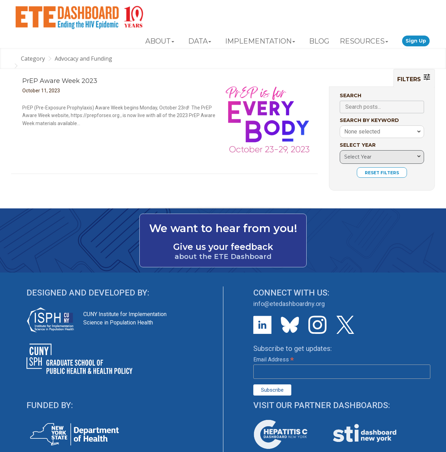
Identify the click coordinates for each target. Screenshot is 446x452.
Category (33, 58)
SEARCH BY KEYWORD (369, 120)
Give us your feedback (223, 247)
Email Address (273, 359)
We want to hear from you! (223, 228)
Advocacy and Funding (83, 58)
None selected (362, 131)
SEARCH (350, 95)
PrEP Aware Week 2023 (59, 81)
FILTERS (414, 78)
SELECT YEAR (358, 145)
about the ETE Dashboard (223, 256)
